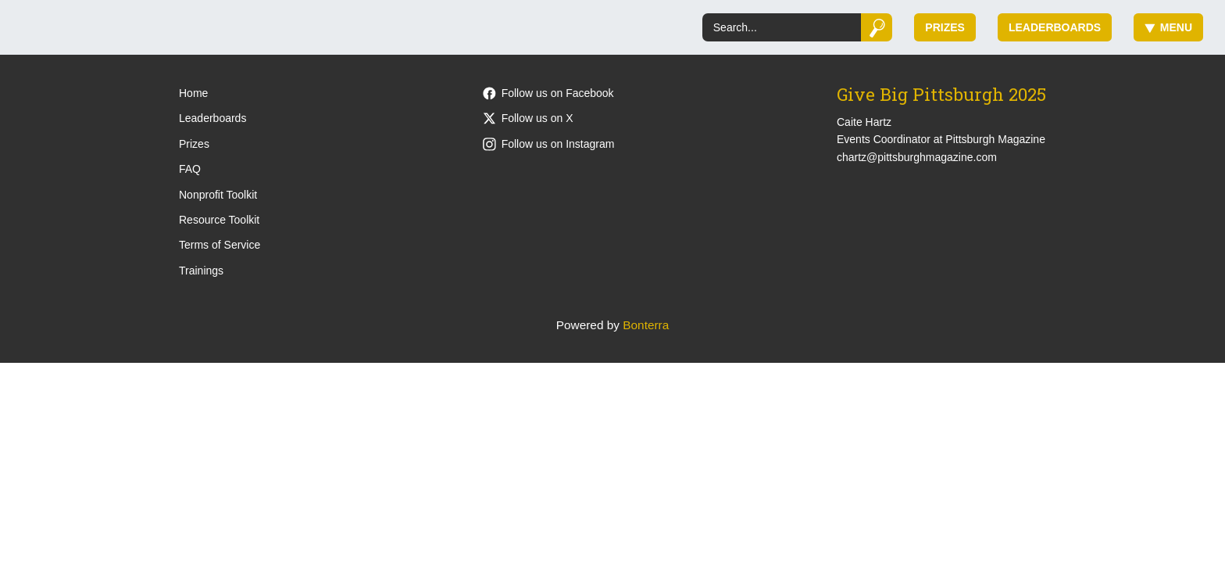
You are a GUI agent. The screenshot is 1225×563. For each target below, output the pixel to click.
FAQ (190, 169)
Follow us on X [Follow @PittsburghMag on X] (528, 118)
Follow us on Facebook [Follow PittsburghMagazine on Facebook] (548, 93)
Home (193, 93)
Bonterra (646, 325)
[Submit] (877, 27)
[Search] (781, 27)
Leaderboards (1055, 27)
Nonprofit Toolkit (218, 194)
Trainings (201, 270)
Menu (1168, 27)
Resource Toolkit (219, 219)
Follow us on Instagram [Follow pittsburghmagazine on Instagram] (549, 144)
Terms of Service (219, 244)
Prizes (945, 27)
